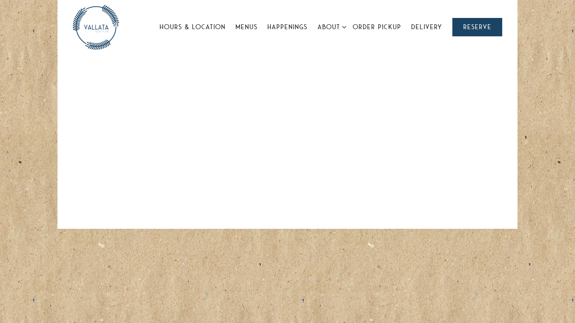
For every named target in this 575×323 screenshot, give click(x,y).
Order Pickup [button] (377, 27)
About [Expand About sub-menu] (330, 26)
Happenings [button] (287, 27)
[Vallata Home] (96, 26)
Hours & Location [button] (192, 27)
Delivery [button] (426, 27)
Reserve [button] (477, 27)
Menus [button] (246, 27)
